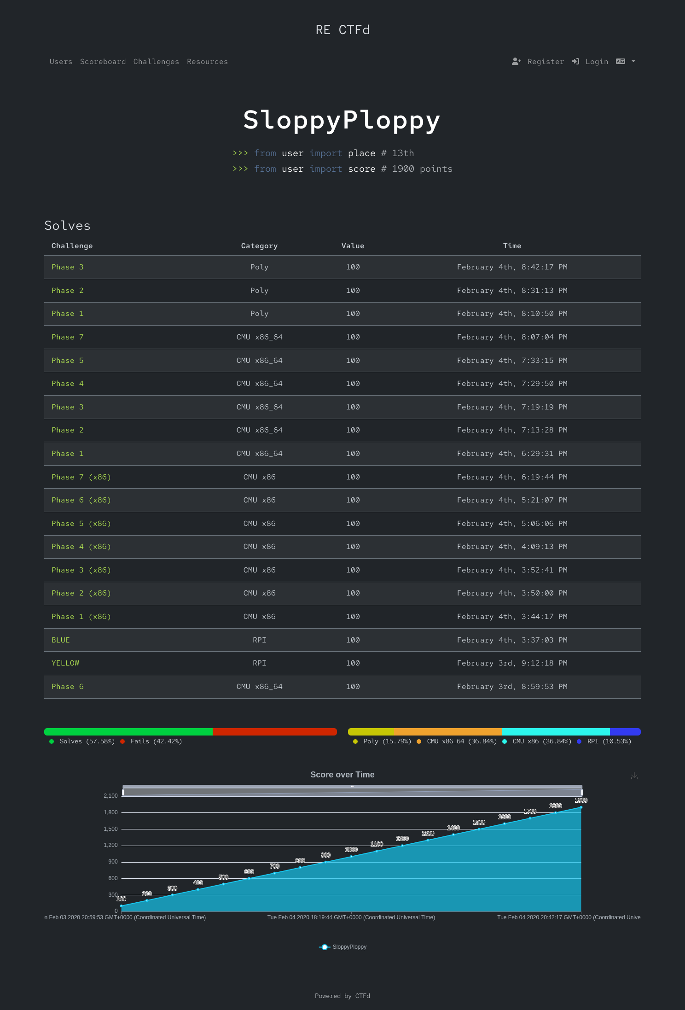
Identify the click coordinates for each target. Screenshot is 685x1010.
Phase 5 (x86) (81, 523)
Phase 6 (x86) (81, 500)
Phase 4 (68, 383)
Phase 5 (68, 360)
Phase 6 (68, 686)
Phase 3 (68, 267)
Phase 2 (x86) (81, 593)
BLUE (61, 640)
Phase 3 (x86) (81, 570)
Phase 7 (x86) (81, 477)
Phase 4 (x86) (81, 546)
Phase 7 (68, 337)
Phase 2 (68, 290)
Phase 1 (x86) (81, 616)
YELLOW (65, 663)
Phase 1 (68, 313)
